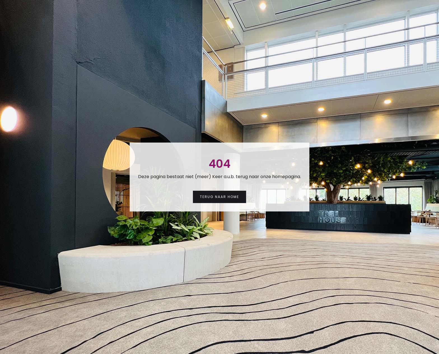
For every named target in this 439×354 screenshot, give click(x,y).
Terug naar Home (219, 196)
